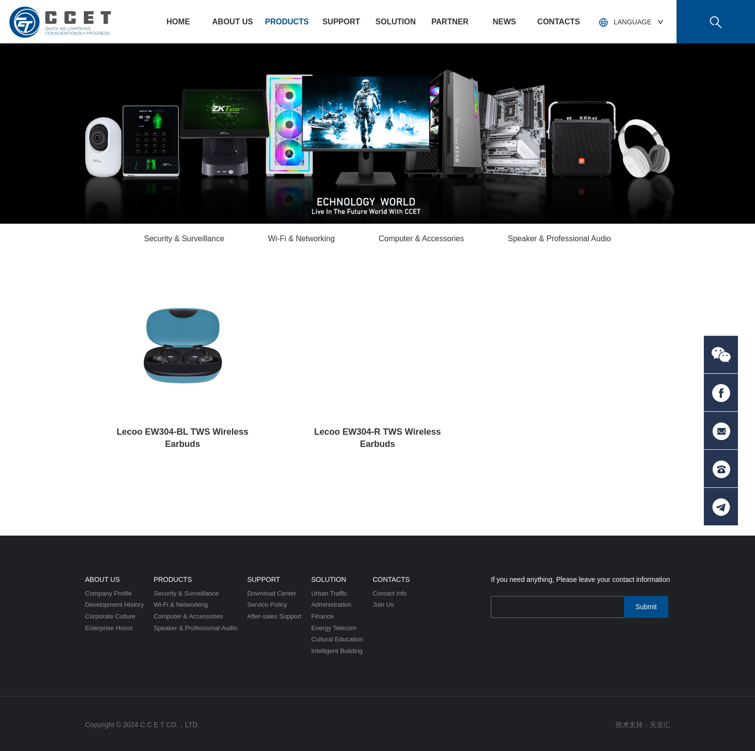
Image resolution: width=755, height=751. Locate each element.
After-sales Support (274, 616)
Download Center (271, 593)
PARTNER (449, 22)
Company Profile (108, 593)
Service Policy (267, 604)
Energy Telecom (333, 628)
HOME (178, 22)
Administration (331, 604)
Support (341, 22)
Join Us (383, 604)
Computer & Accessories (421, 238)
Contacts (558, 22)
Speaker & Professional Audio (559, 238)
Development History (114, 604)
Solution (395, 22)
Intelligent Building (337, 651)
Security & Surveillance (184, 238)
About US (232, 22)
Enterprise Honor (109, 628)
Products (287, 22)
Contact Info (390, 593)
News (504, 22)
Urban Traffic (329, 593)
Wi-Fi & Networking (301, 238)
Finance (322, 616)
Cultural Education (337, 639)
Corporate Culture (110, 616)
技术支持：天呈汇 (643, 725)
